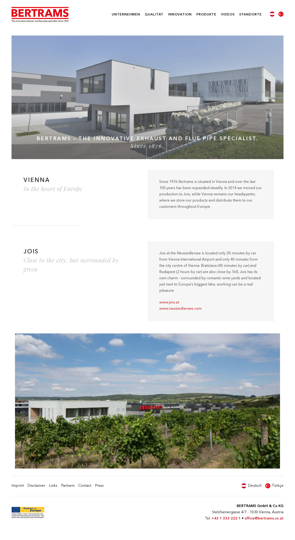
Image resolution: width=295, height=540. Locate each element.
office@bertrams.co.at (264, 518)
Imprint (18, 486)
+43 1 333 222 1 (226, 518)
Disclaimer (36, 486)
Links (53, 486)
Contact (84, 486)
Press (99, 486)
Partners (68, 486)
